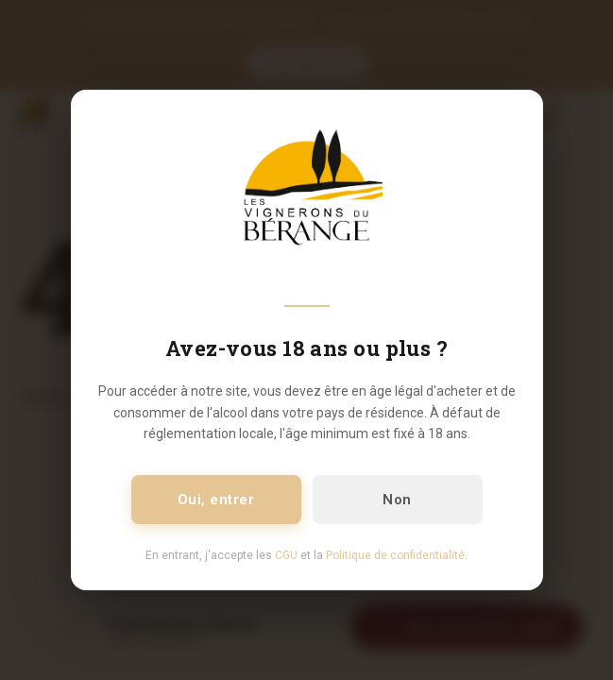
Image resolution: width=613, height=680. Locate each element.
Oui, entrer (216, 499)
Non (397, 499)
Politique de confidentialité (395, 555)
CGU (286, 555)
